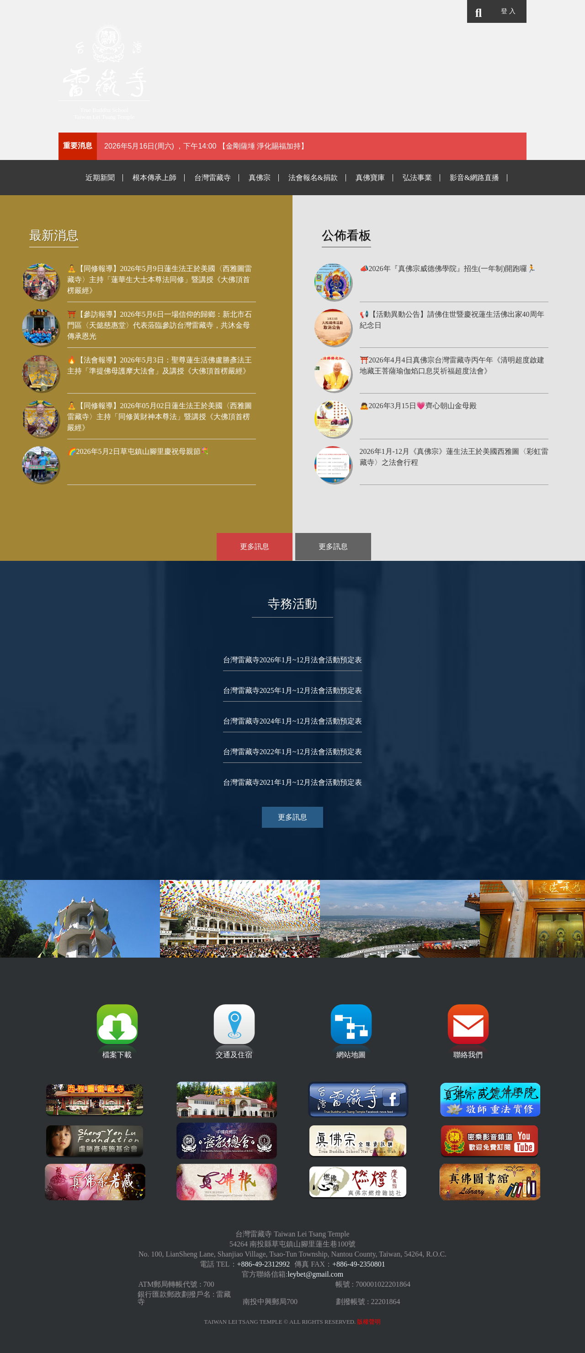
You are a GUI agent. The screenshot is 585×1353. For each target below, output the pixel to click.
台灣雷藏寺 (212, 177)
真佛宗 (260, 177)
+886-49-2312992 (263, 1264)
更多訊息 (256, 547)
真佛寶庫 (370, 177)
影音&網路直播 (474, 177)
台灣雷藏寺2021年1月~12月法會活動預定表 (292, 782)
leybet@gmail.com (315, 1274)
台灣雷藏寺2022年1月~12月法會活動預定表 (292, 752)
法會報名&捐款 (313, 177)
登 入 (508, 11)
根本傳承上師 (154, 177)
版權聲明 (369, 1322)
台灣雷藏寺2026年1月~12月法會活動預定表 (292, 660)
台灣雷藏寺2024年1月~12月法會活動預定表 (292, 721)
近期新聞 (100, 177)
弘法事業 (417, 177)
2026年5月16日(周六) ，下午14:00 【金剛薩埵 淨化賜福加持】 (206, 146)
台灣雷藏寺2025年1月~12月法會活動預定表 (292, 690)
